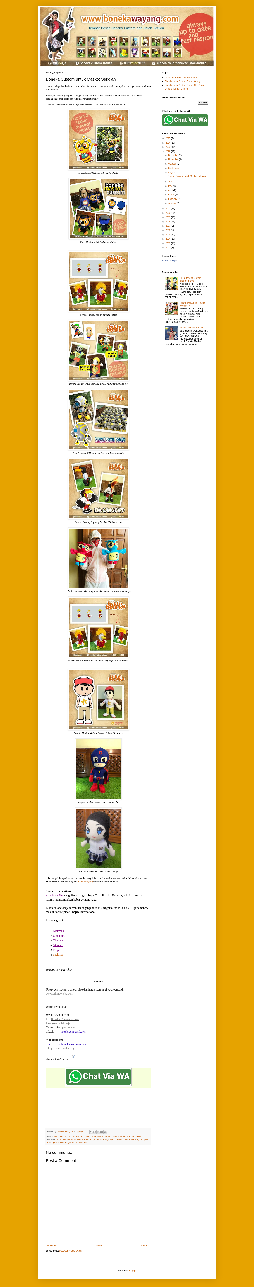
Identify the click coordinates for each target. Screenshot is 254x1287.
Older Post (145, 1245)
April (170, 190)
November (173, 159)
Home (99, 1245)
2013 (168, 243)
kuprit (125, 1136)
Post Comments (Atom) (70, 1251)
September (174, 168)
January (172, 203)
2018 (168, 221)
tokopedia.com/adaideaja (60, 1048)
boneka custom (89, 1136)
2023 (168, 147)
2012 (168, 247)
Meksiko (58, 954)
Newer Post (52, 1245)
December (173, 155)
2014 (168, 239)
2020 (168, 213)
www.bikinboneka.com (59, 993)
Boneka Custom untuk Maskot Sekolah (187, 176)
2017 (168, 226)
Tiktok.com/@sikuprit (73, 1031)
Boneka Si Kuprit (169, 261)
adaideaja (64, 1023)
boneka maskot (104, 1136)
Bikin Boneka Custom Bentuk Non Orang (185, 85)
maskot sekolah (136, 1136)
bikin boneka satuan (73, 1136)
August (172, 172)
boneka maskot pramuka (192, 327)
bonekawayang (85, 881)
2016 (168, 230)
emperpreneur (67, 1027)
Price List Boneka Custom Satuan (181, 77)
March (171, 194)
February (173, 199)
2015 (168, 234)
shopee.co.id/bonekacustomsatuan (66, 1044)
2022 (168, 151)
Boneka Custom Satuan (65, 1019)
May (170, 186)
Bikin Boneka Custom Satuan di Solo (190, 279)
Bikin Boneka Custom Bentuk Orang (182, 81)
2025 (168, 138)
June (171, 181)
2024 (168, 143)
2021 (168, 208)
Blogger (133, 1270)
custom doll (117, 1136)
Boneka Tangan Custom (176, 89)
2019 (168, 217)
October (172, 164)
